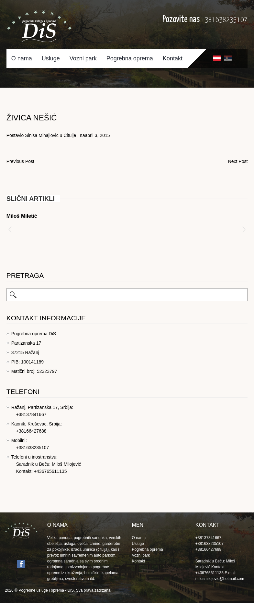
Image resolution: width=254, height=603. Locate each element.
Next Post (238, 161)
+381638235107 (224, 20)
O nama (21, 58)
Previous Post (20, 161)
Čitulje (69, 135)
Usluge (51, 58)
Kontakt (172, 58)
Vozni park (83, 58)
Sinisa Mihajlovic (41, 135)
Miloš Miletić (21, 216)
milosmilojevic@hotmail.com (219, 578)
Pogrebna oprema (129, 58)
